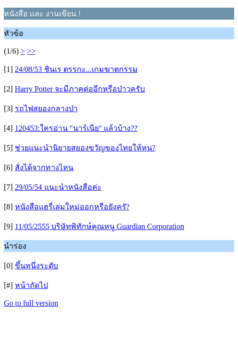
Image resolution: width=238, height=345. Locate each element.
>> (31, 51)
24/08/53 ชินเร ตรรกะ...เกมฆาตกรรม (76, 69)
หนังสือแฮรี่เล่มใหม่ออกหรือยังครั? (72, 207)
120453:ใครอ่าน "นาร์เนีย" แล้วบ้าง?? (76, 128)
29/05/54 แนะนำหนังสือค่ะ (58, 187)
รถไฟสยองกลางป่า (46, 108)
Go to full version (31, 303)
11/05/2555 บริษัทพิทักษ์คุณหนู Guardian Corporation (99, 226)
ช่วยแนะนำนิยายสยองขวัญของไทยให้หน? (85, 148)
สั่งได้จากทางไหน (44, 167)
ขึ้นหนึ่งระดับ (36, 266)
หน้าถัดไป (31, 285)
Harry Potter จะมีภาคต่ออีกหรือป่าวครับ (80, 89)
